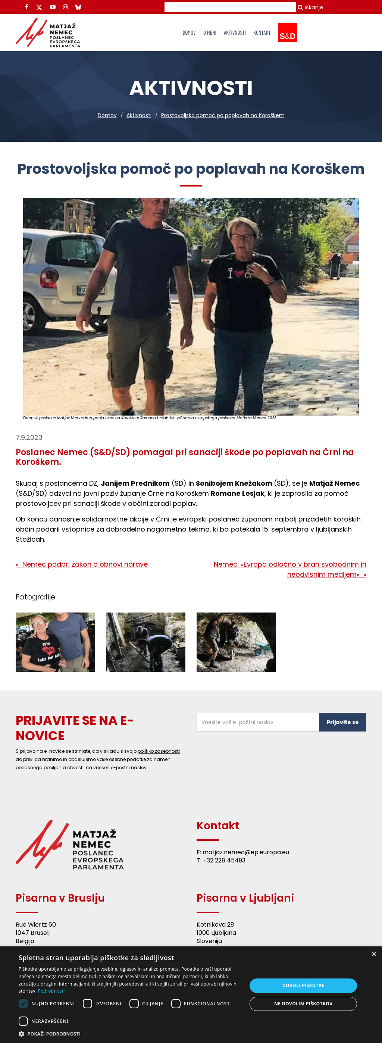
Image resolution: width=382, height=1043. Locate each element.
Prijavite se (343, 722)
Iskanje (310, 7)
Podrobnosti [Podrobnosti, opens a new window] (51, 991)
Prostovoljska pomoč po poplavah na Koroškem (223, 115)
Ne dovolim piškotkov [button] (303, 1003)
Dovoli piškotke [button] (303, 985)
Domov (107, 115)
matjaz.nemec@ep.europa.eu (246, 852)
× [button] (373, 954)
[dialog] (191, 994)
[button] (129, 1033)
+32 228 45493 (224, 860)
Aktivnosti (138, 115)
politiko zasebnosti (159, 751)
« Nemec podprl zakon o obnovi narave (82, 564)
